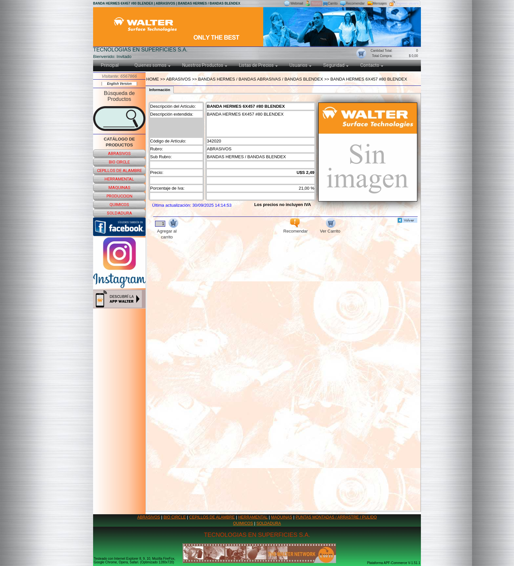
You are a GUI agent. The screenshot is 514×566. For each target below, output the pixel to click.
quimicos (119, 204)
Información (159, 90)
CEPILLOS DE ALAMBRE (212, 517)
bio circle (119, 162)
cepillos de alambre (119, 170)
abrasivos (119, 153)
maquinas (119, 187)
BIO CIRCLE (175, 517)
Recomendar (355, 3)
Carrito (333, 3)
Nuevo (316, 3)
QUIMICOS (243, 523)
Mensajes (380, 3)
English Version (119, 83)
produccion (119, 196)
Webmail (296, 3)
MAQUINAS (281, 517)
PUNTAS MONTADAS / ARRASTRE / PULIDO (336, 517)
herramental (119, 179)
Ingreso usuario (408, 3)
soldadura (119, 213)
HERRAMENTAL (253, 517)
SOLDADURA (268, 523)
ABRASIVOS (148, 517)
